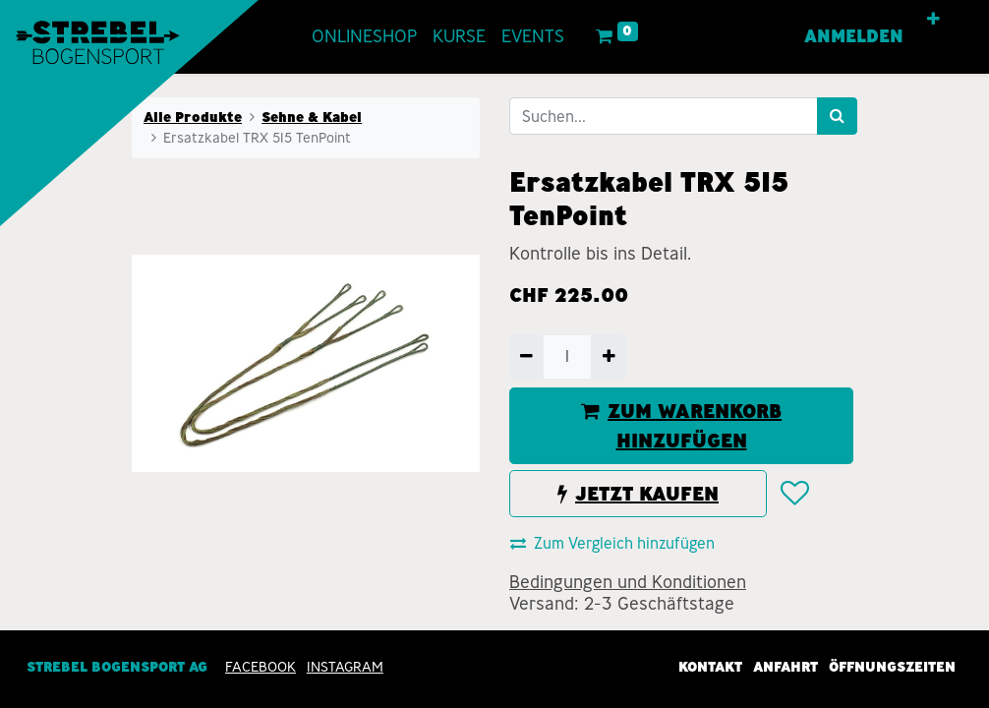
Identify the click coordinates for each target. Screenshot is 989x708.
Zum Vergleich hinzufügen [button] (612, 543)
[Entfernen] (526, 357)
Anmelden (853, 36)
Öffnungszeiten (892, 667)
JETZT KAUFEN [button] (638, 493)
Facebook (260, 667)
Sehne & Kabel (312, 117)
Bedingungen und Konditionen (627, 582)
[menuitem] (364, 37)
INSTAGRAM (345, 667)
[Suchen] (837, 116)
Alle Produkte (193, 117)
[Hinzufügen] (608, 357)
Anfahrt (785, 667)
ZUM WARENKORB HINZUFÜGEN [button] (681, 425)
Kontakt (710, 667)
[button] (933, 19)
